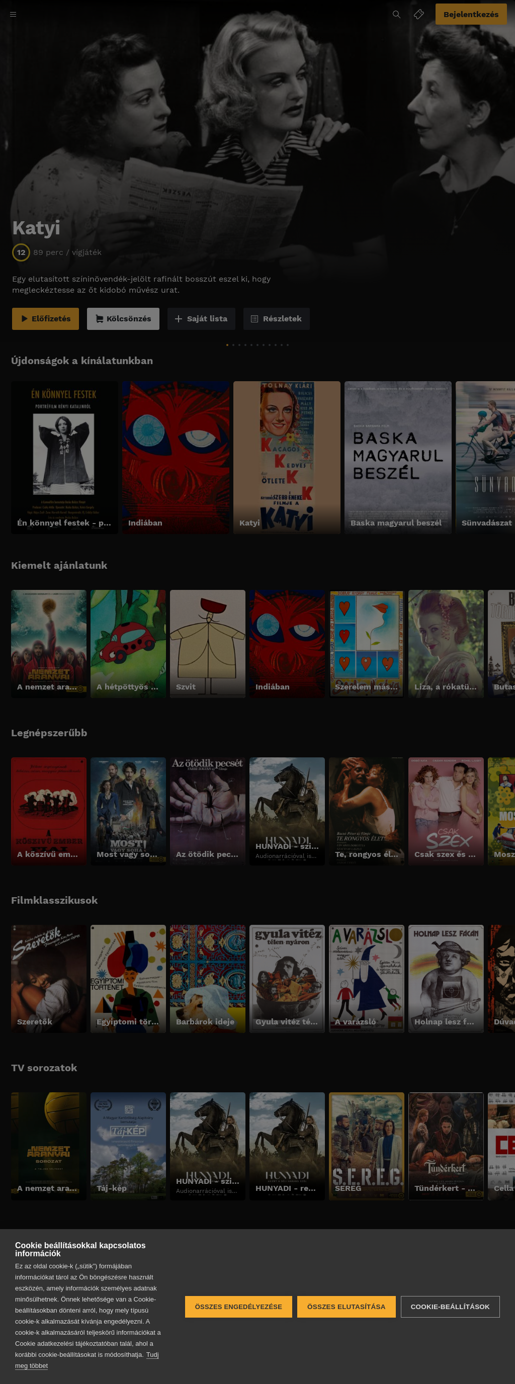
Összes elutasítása (346, 1307)
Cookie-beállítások (450, 1307)
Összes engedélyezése (238, 1307)
